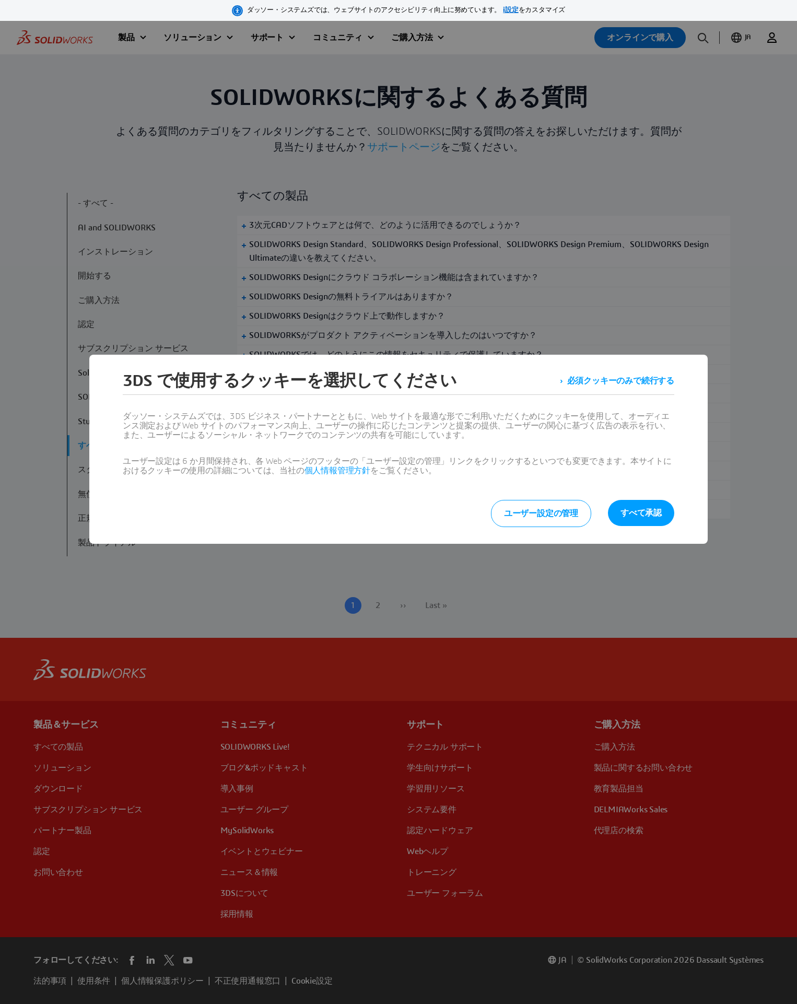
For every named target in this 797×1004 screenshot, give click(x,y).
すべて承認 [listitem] (641, 513)
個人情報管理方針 (337, 470)
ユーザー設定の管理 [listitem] (541, 513)
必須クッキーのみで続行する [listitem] (620, 381)
